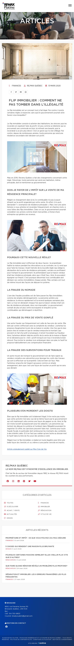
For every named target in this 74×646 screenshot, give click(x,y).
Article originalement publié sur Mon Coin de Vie (27, 449)
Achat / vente (12, 510)
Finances (15, 86)
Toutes (8, 503)
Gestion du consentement (62, 639)
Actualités (10, 514)
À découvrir (11, 506)
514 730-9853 (14, 613)
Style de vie (44, 514)
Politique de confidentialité (21, 639)
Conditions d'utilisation (42, 639)
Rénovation (44, 510)
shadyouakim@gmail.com (22, 616)
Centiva (42, 643)
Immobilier (44, 506)
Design (8, 518)
